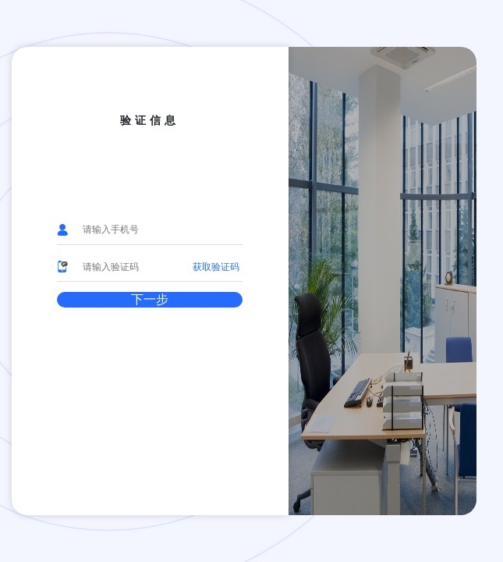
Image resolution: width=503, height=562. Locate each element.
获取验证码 (216, 266)
